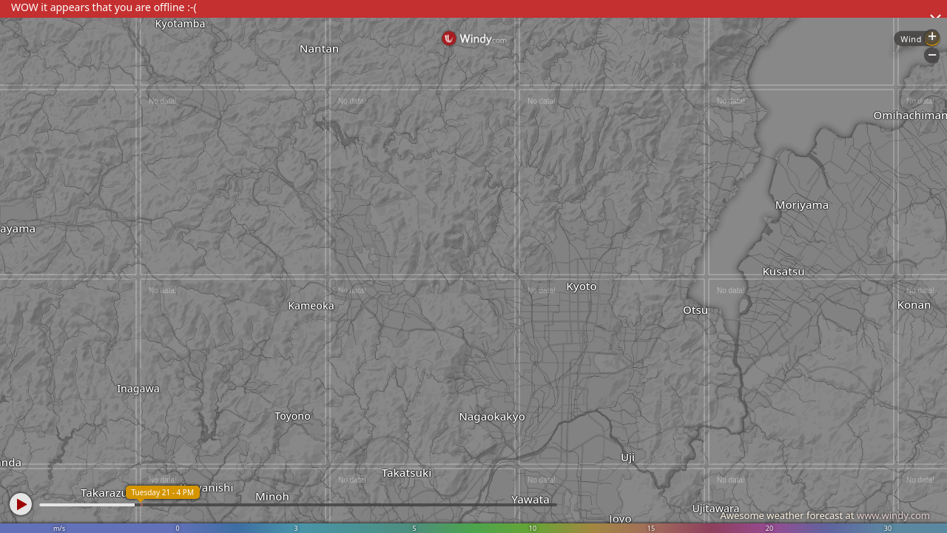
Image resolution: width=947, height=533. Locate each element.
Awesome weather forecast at (825, 515)
